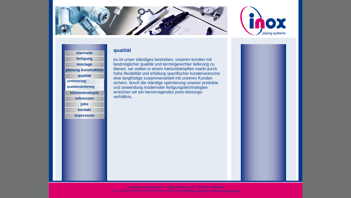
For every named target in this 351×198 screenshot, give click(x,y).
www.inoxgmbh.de (226, 191)
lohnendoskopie (84, 93)
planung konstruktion (84, 70)
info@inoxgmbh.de (196, 191)
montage (84, 64)
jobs (84, 104)
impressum (84, 115)
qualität (84, 76)
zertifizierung (76, 81)
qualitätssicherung (81, 87)
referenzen (84, 98)
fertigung (84, 59)
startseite (84, 53)
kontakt (84, 110)
